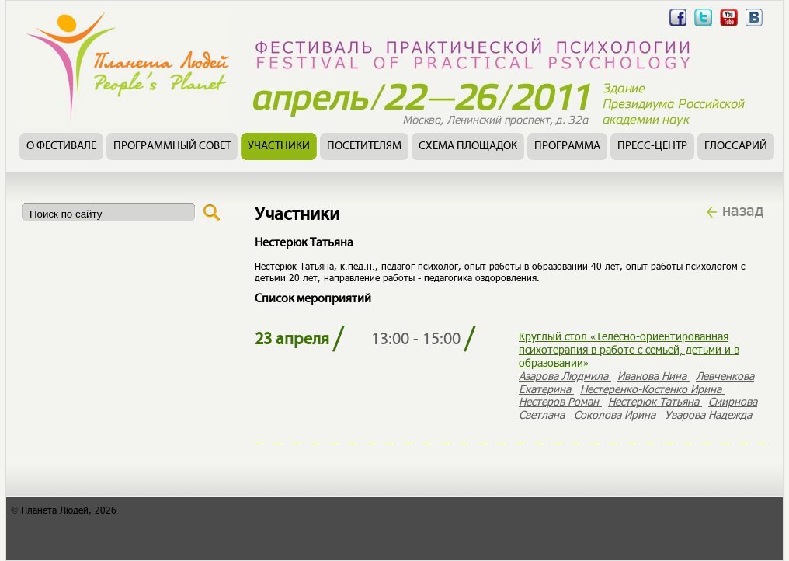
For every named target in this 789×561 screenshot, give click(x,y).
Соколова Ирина (616, 414)
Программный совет (172, 146)
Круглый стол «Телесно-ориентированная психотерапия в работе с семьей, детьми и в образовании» (629, 349)
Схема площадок (468, 146)
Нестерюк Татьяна (655, 401)
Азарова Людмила (565, 375)
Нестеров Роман (560, 401)
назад (742, 209)
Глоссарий (735, 146)
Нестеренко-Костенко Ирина (652, 388)
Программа (567, 146)
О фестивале (61, 146)
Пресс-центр (652, 146)
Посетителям (364, 146)
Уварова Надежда (710, 414)
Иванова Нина (653, 375)
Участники (279, 146)
